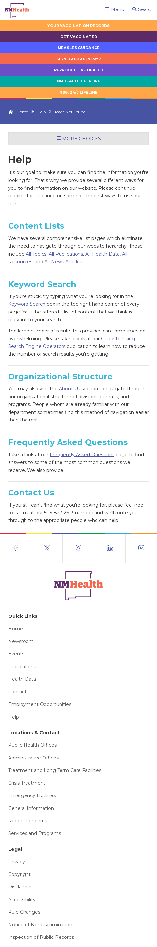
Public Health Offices (32, 745)
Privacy (16, 862)
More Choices (78, 139)
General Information (31, 808)
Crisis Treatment (26, 783)
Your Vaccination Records (78, 25)
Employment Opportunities (39, 704)
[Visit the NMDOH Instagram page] (78, 548)
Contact (17, 692)
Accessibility (22, 899)
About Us (69, 389)
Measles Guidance (79, 47)
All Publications (66, 254)
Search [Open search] (143, 9)
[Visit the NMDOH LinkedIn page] (110, 548)
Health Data (22, 679)
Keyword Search (26, 304)
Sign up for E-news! (78, 59)
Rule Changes (24, 912)
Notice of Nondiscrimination (40, 925)
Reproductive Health (78, 70)
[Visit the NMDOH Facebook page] (15, 548)
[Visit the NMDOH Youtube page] (141, 548)
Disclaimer (20, 887)
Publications (22, 667)
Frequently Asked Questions (82, 454)
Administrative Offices (33, 758)
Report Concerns (27, 821)
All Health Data (102, 254)
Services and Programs (34, 833)
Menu (114, 9)
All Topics (36, 254)
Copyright (19, 874)
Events (16, 654)
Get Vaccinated (78, 36)
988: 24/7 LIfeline (78, 92)
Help (41, 111)
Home (22, 111)
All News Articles (63, 262)
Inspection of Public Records (41, 937)
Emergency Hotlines (32, 795)
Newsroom (21, 641)
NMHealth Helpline (78, 81)
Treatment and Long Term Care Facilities (54, 770)
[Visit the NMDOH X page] (47, 548)
